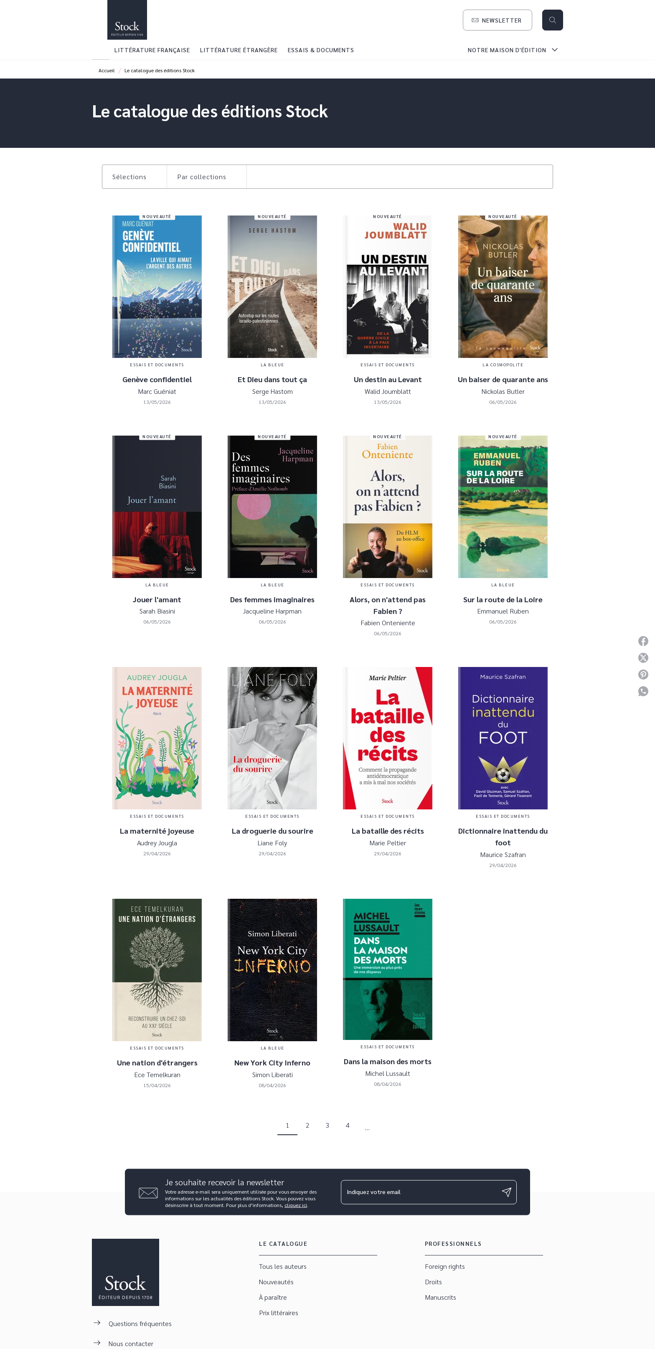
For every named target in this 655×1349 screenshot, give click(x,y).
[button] (497, 20)
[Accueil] (127, 20)
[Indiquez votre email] (418, 1192)
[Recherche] (552, 20)
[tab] (100, 50)
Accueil (107, 70)
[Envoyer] (507, 1192)
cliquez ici (295, 1205)
